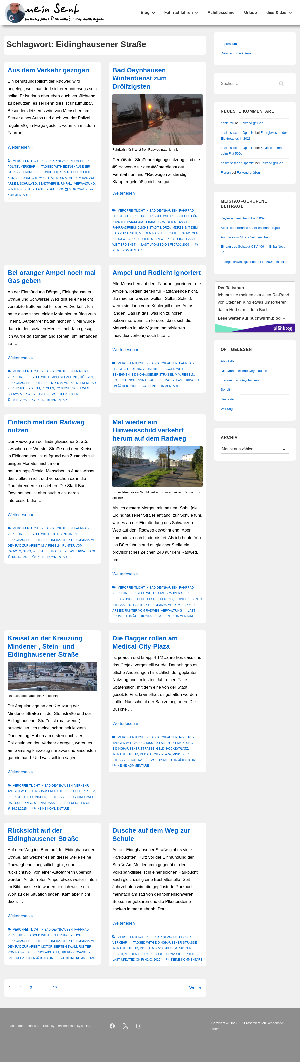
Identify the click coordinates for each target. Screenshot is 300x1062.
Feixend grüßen (252, 123)
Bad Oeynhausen (58, 161)
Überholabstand (44, 952)
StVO (41, 394)
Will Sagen (228, 409)
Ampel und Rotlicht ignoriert (156, 272)
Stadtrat (136, 760)
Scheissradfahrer (145, 380)
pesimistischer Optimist (238, 133)
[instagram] (139, 1026)
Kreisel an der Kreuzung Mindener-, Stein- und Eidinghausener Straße (45, 646)
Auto (53, 534)
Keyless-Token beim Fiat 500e (243, 218)
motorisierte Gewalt (59, 946)
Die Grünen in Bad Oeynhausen (244, 371)
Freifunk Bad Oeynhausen (240, 380)
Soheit (225, 389)
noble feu (227, 123)
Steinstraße (184, 239)
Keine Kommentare (128, 250)
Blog (149, 12)
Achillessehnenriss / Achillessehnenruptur (251, 228)
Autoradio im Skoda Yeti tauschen (245, 237)
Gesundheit (80, 172)
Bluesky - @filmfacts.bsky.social (66, 1026)
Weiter (195, 987)
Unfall (66, 183)
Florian (226, 172)
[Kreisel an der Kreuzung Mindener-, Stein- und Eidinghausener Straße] (19, 808)
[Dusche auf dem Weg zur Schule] (152, 959)
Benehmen (121, 374)
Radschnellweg (80, 797)
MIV (177, 374)
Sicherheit (140, 239)
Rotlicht (63, 388)
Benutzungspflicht (128, 599)
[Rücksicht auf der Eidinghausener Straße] (47, 958)
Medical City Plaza (155, 754)
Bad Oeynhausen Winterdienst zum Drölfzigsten (139, 78)
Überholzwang (73, 952)
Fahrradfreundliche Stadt (46, 172)
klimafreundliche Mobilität (31, 178)
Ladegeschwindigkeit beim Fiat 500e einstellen (254, 262)
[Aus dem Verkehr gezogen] (76, 189)
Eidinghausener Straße (167, 222)
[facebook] (112, 1026)
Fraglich (120, 216)
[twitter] (125, 1026)
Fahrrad (81, 161)
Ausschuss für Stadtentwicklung (163, 743)
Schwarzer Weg (21, 394)
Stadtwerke (49, 183)
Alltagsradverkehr (172, 593)
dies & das (280, 12)
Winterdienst (19, 189)
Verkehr (28, 166)
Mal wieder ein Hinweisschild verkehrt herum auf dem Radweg (149, 430)
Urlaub (250, 12)
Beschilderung (160, 599)
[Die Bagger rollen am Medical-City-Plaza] (189, 760)
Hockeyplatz (84, 791)
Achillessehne (221, 12)
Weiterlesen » (20, 147)
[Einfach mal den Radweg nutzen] (19, 557)
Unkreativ (228, 399)
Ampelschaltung (63, 377)
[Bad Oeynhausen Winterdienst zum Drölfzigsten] (181, 244)
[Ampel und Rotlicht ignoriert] (129, 386)
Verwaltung (84, 183)
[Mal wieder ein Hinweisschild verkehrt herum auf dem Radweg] (144, 616)
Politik (13, 166)
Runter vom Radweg (142, 610)
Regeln (48, 388)
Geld (160, 748)
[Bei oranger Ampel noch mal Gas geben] (19, 400)
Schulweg (28, 183)
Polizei (34, 388)
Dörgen (86, 377)
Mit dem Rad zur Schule (159, 233)
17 (55, 987)
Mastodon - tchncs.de (24, 1026)
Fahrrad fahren (182, 12)
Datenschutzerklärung (237, 53)
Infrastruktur (64, 540)
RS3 (10, 803)
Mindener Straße (50, 797)
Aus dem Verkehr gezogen (48, 70)
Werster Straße (48, 551)
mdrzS (177, 227)
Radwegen (189, 233)
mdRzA (61, 178)
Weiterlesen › (124, 193)
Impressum (229, 44)
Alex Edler (228, 361)
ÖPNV (170, 954)
